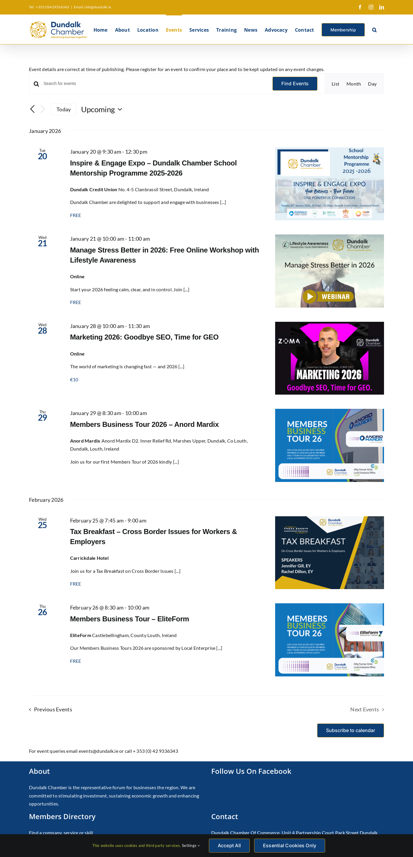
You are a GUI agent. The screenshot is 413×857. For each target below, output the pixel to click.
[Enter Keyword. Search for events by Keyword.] (154, 83)
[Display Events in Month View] (353, 84)
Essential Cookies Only (289, 845)
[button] (374, 29)
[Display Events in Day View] (372, 84)
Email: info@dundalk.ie (92, 7)
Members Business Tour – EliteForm (129, 619)
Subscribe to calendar (350, 730)
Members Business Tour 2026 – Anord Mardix (144, 424)
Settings (191, 845)
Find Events (295, 83)
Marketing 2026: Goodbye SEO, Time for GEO (144, 337)
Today (64, 109)
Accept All (229, 845)
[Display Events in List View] (335, 84)
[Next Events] (42, 109)
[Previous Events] (32, 109)
